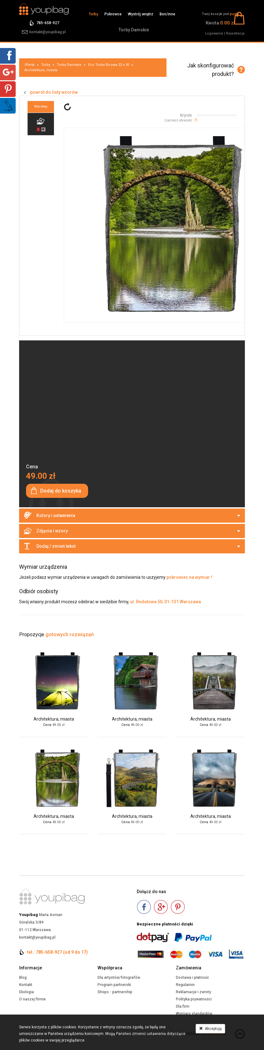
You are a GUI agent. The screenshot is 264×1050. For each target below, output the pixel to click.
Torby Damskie (134, 29)
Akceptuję (210, 1028)
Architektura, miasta (40, 70)
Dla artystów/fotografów (119, 977)
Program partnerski (114, 985)
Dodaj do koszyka (60, 491)
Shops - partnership (115, 992)
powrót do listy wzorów (54, 92)
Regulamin (185, 985)
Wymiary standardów (194, 1013)
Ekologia (26, 992)
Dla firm (182, 1006)
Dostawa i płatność (192, 977)
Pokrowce (113, 14)
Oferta (29, 65)
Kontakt (25, 985)
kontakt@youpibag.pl (47, 32)
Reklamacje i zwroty (193, 992)
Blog (23, 977)
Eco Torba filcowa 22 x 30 (108, 65)
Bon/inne (167, 14)
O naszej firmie (32, 999)
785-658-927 (47, 23)
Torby (93, 14)
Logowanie (214, 33)
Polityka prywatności (194, 999)
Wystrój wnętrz (140, 14)
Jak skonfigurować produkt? (210, 69)
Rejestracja (235, 33)
